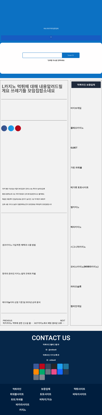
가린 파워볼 (76, 167)
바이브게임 (76, 108)
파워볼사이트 (17, 394)
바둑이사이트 (79, 394)
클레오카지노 (77, 128)
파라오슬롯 (76, 286)
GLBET (74, 147)
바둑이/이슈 (45, 399)
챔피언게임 (76, 306)
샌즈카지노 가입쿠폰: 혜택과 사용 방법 (19, 245)
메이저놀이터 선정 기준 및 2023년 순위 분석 (21, 302)
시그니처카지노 (78, 246)
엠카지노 (75, 207)
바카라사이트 (22, 404)
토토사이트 (45, 394)
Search (71, 55)
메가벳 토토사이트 (79, 187)
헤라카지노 (76, 227)
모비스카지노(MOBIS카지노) (84, 266)
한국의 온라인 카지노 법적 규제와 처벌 (19, 273)
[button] (51, 37)
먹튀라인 (17, 389)
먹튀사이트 (79, 389)
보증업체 (45, 389)
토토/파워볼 (17, 399)
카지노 (22, 410)
